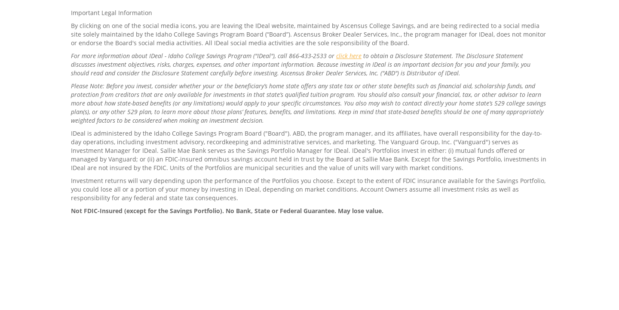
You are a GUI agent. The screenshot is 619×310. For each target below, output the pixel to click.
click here (349, 56)
